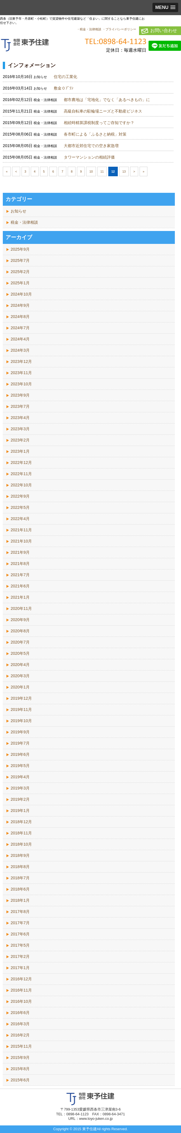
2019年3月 (20, 788)
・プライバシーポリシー (119, 29)
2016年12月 (21, 979)
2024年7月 (20, 328)
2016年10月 (21, 1001)
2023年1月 (20, 451)
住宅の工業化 (65, 76)
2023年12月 (21, 361)
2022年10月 (21, 485)
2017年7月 (20, 923)
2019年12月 (21, 698)
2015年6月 (20, 1080)
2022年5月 (20, 507)
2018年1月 (20, 900)
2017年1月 (20, 967)
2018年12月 (21, 822)
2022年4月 (20, 518)
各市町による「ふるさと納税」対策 (95, 134)
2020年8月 (20, 631)
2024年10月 (21, 294)
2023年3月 (20, 429)
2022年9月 (20, 496)
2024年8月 (20, 316)
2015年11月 (21, 1046)
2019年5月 (20, 765)
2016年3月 (20, 1024)
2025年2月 (20, 271)
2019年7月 (20, 743)
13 (124, 171)
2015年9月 (20, 1057)
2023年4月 (20, 417)
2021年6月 (20, 586)
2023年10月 (21, 384)
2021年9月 (20, 552)
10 (91, 171)
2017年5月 (20, 945)
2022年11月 (21, 473)
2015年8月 (20, 1068)
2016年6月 (20, 1012)
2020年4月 (20, 664)
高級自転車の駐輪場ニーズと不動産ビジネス (103, 111)
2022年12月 (21, 462)
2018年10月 (21, 844)
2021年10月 (21, 541)
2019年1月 (20, 810)
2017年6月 (20, 934)
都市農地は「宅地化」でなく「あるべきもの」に (107, 99)
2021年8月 (20, 563)
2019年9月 (20, 732)
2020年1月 (20, 687)
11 (102, 171)
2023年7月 (20, 406)
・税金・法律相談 (89, 29)
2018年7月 (20, 878)
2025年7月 (20, 260)
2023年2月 (20, 440)
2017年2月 (20, 956)
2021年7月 (20, 575)
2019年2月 (20, 799)
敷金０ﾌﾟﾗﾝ (63, 88)
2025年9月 (20, 249)
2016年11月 (21, 990)
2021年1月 (20, 597)
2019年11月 (21, 709)
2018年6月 (20, 889)
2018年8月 (20, 866)
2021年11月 (21, 530)
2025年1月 (20, 283)
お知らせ (18, 211)
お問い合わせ (163, 30)
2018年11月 (21, 833)
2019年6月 (20, 754)
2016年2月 (20, 1035)
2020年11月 (21, 608)
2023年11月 (21, 372)
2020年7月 (20, 642)
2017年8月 (20, 911)
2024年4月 (20, 339)
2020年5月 (20, 653)
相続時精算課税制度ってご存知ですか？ (99, 122)
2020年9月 (20, 619)
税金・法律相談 (24, 222)
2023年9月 (20, 395)
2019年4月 (20, 777)
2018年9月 (20, 855)
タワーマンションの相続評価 (89, 157)
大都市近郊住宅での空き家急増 (91, 145)
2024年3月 (20, 350)
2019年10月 (21, 720)
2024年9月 (20, 305)
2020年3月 (20, 676)
